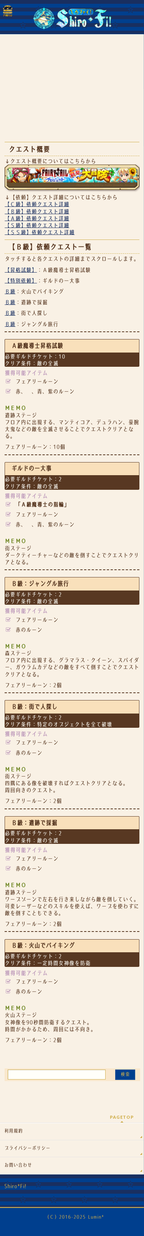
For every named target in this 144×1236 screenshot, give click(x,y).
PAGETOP (122, 1117)
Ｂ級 (10, 291)
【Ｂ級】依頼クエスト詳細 (37, 211)
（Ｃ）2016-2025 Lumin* (74, 1216)
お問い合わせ (18, 1165)
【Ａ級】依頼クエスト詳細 (37, 218)
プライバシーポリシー (27, 1148)
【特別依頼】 (21, 280)
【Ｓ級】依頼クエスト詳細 (37, 225)
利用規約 (13, 1131)
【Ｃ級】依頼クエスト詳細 (37, 204)
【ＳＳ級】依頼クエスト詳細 (39, 232)
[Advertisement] (72, 92)
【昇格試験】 (21, 270)
